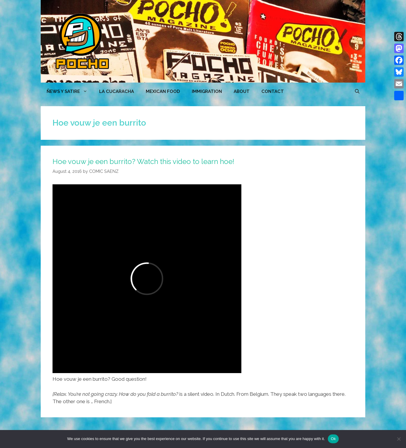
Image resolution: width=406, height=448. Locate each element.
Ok (333, 438)
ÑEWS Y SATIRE (70, 91)
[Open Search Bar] (357, 91)
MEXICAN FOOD (163, 91)
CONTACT (272, 91)
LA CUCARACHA (116, 91)
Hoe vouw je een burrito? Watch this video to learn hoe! (143, 161)
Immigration (207, 91)
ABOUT (242, 91)
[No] (399, 439)
